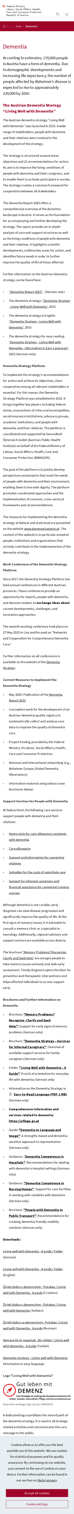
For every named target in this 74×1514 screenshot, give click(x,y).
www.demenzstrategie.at (42, 532)
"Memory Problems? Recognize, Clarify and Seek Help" (32, 1024)
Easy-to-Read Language (38, 1098)
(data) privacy (47, 1480)
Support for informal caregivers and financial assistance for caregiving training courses (39, 891)
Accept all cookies (37, 1493)
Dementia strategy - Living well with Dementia (35, 1362)
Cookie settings (37, 1504)
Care (19, 30)
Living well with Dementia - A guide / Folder (33, 1255)
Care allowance (20, 852)
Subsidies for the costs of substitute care (37, 876)
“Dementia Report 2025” (26, 296)
